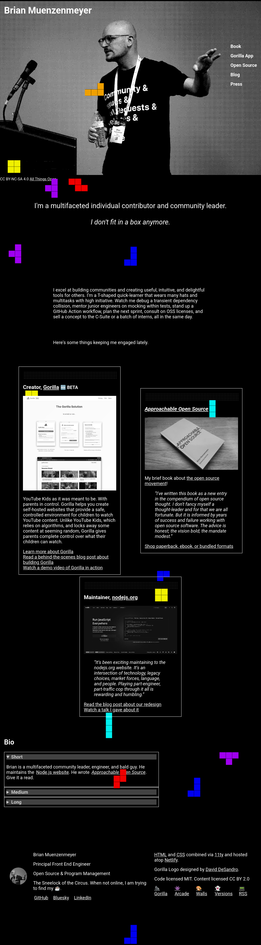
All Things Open (43, 179)
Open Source (243, 65)
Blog (235, 74)
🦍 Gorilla (160, 891)
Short (16, 757)
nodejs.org (125, 597)
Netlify (171, 860)
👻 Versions (224, 891)
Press (236, 84)
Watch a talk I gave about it (111, 709)
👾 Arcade (182, 891)
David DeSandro (222, 869)
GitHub (41, 897)
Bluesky (61, 897)
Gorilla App (241, 55)
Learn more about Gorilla (48, 551)
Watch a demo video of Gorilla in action (63, 567)
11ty (219, 854)
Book (235, 46)
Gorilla (51, 387)
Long (16, 802)
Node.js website (52, 772)
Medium (19, 792)
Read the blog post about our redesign (122, 704)
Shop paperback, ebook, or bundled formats (189, 546)
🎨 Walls (201, 891)
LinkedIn (82, 897)
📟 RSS (243, 891)
